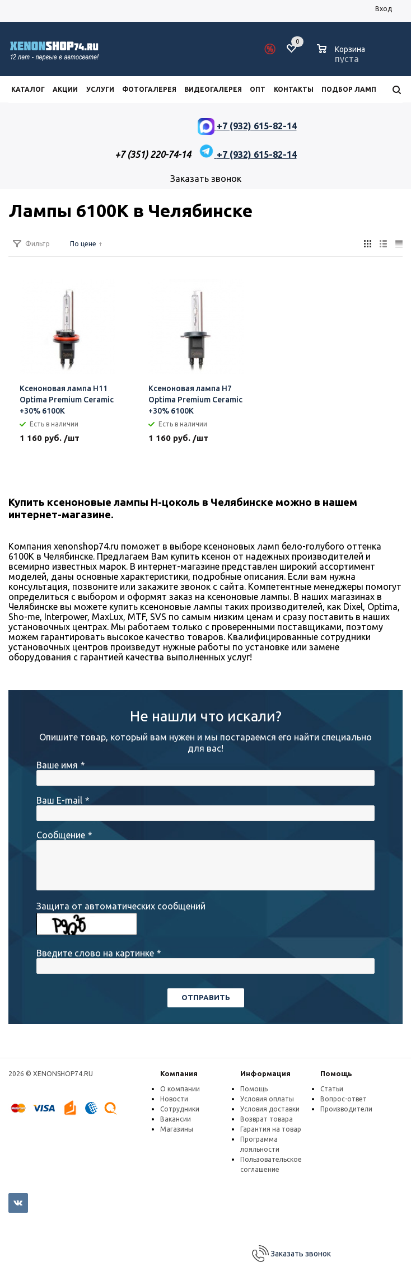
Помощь (336, 1073)
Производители (346, 1109)
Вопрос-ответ (343, 1099)
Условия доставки (270, 1109)
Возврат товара (266, 1119)
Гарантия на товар (270, 1129)
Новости (174, 1099)
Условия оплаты (267, 1099)
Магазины (176, 1129)
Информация (265, 1073)
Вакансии (175, 1119)
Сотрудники (179, 1109)
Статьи (331, 1088)
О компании (180, 1088)
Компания (179, 1073)
